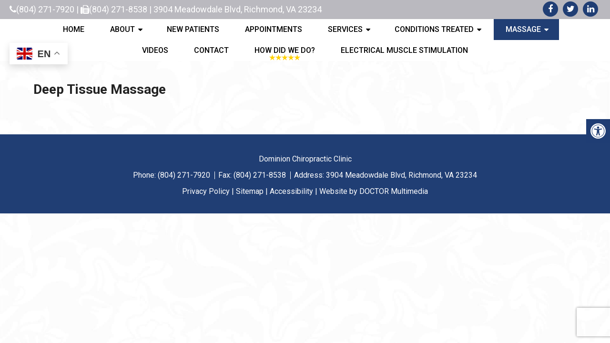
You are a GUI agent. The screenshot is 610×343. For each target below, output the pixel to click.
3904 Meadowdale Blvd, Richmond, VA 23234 (237, 9)
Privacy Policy (206, 191)
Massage (523, 29)
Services (345, 29)
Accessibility (291, 191)
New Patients (193, 29)
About (122, 29)
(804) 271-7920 (45, 9)
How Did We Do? (284, 50)
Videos (155, 50)
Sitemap (250, 191)
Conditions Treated (434, 29)
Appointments (273, 29)
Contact (211, 50)
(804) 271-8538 (118, 9)
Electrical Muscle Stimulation (404, 50)
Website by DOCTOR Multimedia (373, 191)
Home (73, 29)
